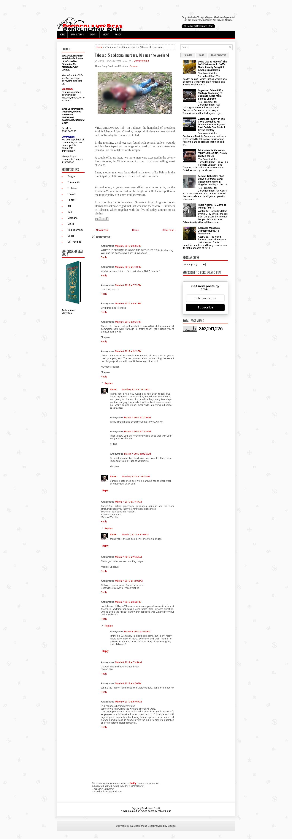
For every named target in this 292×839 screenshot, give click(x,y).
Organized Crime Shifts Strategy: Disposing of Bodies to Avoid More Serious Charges (210, 94)
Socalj (71, 235)
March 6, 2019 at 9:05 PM (128, 321)
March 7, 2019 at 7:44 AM (128, 501)
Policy (118, 34)
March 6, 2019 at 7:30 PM (128, 267)
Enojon (71, 194)
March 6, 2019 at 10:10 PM (136, 389)
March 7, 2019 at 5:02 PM (128, 601)
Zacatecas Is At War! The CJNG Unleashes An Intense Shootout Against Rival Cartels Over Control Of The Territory (211, 124)
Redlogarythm (75, 229)
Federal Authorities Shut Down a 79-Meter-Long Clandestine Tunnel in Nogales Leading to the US (212, 180)
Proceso (134, 66)
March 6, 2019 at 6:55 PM (128, 245)
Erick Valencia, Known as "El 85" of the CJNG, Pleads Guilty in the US (212, 153)
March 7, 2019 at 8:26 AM (137, 453)
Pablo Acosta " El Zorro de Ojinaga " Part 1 (212, 206)
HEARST (72, 200)
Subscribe (205, 307)
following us (164, 811)
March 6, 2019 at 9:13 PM (128, 351)
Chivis (113, 389)
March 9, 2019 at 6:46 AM (128, 701)
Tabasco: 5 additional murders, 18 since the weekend (132, 55)
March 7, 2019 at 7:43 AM (137, 431)
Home (62, 34)
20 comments (141, 60)
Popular (188, 55)
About (106, 34)
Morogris (72, 218)
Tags (201, 55)
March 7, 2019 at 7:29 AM (137, 417)
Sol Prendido (74, 241)
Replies (109, 383)
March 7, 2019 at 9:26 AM (128, 557)
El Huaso (72, 188)
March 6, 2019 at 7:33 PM (128, 285)
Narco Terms (77, 34)
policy (70, 156)
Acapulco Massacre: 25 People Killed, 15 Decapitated (209, 231)
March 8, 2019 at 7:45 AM (128, 662)
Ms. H (71, 223)
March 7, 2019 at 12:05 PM (129, 580)
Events (93, 34)
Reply (104, 257)
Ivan (70, 212)
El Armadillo (74, 182)
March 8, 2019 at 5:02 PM (137, 631)
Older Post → (169, 230)
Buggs (71, 176)
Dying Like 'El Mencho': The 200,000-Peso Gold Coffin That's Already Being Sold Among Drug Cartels (212, 65)
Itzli (69, 206)
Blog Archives (218, 55)
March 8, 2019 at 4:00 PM (128, 683)
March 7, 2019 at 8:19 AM (135, 534)
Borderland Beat (144, 825)
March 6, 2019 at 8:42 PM (128, 303)
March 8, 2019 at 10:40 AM (136, 476)
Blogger (172, 825)
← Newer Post (100, 230)
